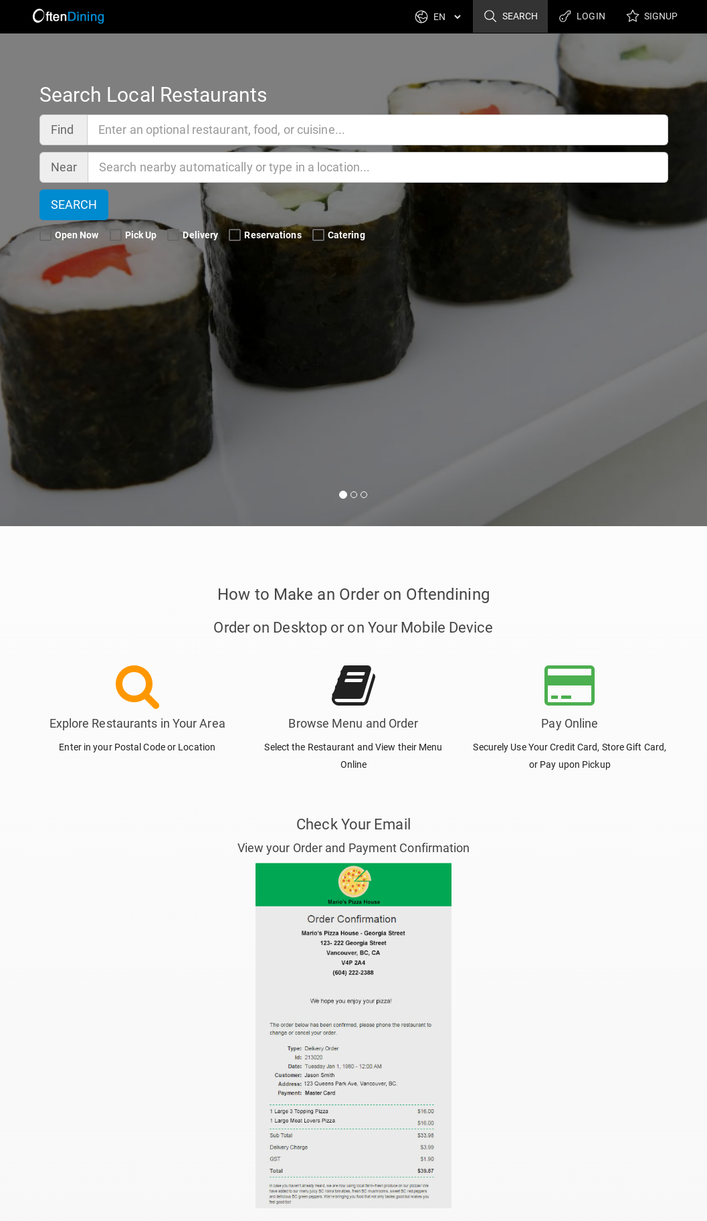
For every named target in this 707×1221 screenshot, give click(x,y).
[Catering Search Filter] (318, 235)
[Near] (378, 167)
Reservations (266, 235)
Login (581, 16)
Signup (651, 16)
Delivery (193, 235)
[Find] (378, 129)
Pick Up (134, 235)
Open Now (70, 235)
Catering (339, 235)
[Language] (447, 17)
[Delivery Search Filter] (173, 235)
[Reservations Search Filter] (235, 235)
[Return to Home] (67, 16)
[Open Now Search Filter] (45, 235)
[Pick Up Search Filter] (116, 235)
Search (510, 16)
